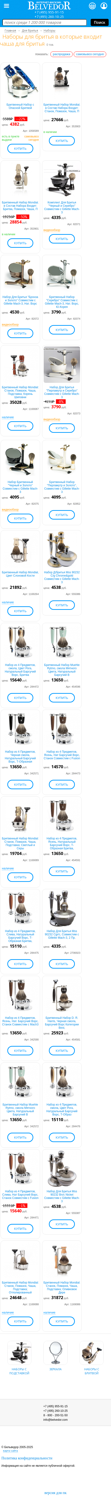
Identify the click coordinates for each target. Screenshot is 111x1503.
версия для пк (55, 1493)
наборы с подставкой (19, 1368)
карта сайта (10, 1450)
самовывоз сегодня (90, 54)
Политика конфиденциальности (26, 1458)
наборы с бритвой (92, 1368)
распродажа (61, 54)
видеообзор (51, 230)
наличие (8, 417)
